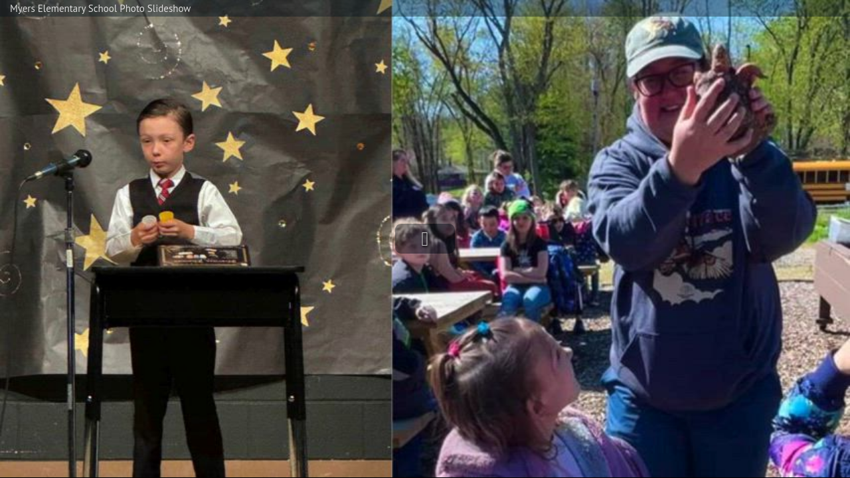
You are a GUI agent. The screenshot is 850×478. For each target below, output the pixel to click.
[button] (425, 239)
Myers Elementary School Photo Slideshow (100, 8)
